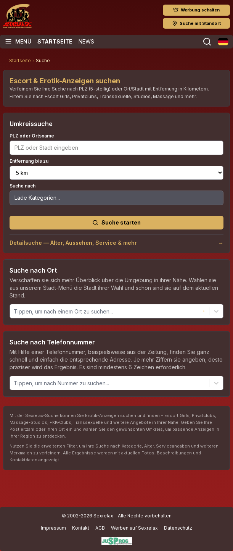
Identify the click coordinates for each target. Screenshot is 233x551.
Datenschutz (178, 528)
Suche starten (116, 222)
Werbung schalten (196, 10)
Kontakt (80, 528)
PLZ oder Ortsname (32, 136)
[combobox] (14, 311)
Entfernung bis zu (29, 161)
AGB (100, 528)
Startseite (54, 41)
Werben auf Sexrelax (134, 528)
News (86, 41)
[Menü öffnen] (18, 41)
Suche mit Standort (196, 23)
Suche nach (22, 186)
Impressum (53, 528)
